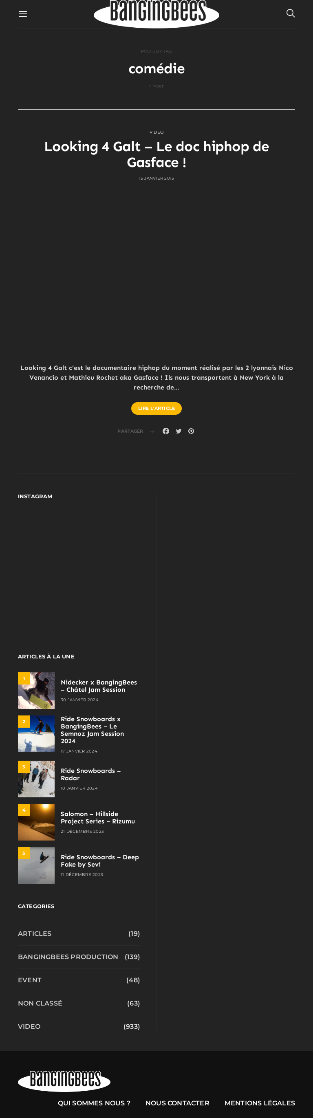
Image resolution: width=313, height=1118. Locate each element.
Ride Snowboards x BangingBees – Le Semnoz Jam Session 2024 (92, 730)
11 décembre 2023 (82, 874)
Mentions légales (260, 1103)
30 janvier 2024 (80, 699)
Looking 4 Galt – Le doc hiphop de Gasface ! (156, 154)
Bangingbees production (68, 957)
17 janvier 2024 (79, 751)
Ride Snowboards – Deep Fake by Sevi (100, 860)
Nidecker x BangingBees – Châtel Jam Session (99, 685)
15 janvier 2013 (156, 178)
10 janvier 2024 (79, 788)
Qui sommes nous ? (94, 1103)
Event (30, 980)
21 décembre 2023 (82, 831)
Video (156, 132)
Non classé (40, 1003)
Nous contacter (177, 1103)
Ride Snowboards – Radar (91, 774)
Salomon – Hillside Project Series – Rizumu (98, 817)
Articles (35, 934)
